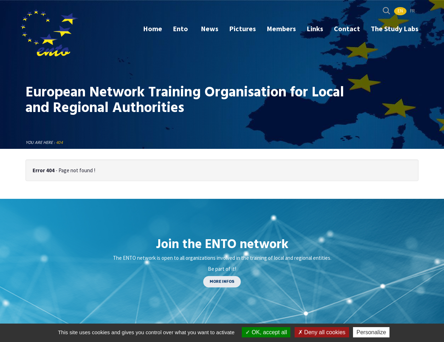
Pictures (242, 28)
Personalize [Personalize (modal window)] (371, 332)
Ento (181, 28)
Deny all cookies (322, 332)
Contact (347, 28)
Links (315, 28)
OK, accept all (266, 332)
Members (281, 28)
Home (152, 28)
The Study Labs (395, 28)
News (209, 28)
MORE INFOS (222, 281)
